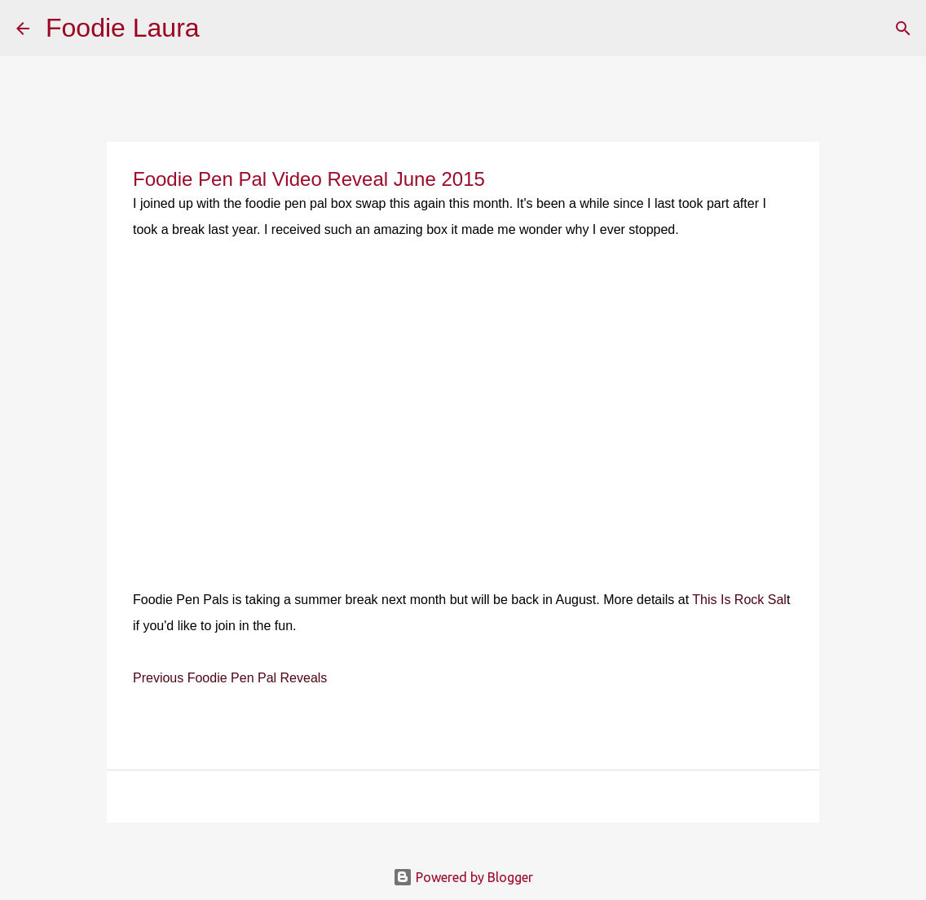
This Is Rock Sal (739, 600)
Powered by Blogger (463, 877)
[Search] (222, 28)
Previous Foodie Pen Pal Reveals (230, 678)
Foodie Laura (123, 27)
